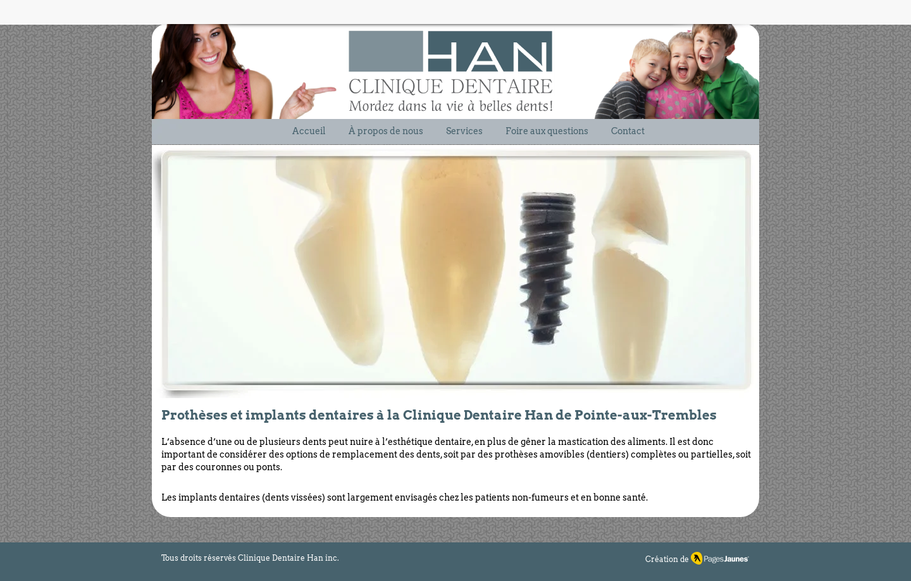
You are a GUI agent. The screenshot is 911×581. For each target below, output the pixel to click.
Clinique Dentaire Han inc (287, 558)
